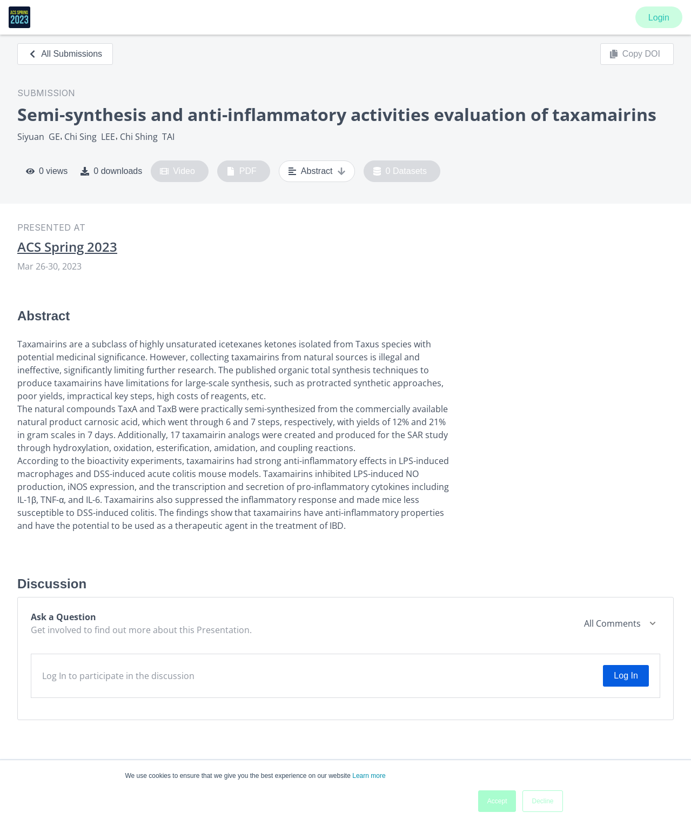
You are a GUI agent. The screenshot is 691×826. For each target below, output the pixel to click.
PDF (241, 171)
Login (658, 17)
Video (177, 171)
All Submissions (65, 53)
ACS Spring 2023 (67, 247)
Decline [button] (542, 801)
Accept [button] (497, 801)
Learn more (368, 776)
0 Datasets (400, 171)
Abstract (317, 171)
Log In (626, 675)
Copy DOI (634, 54)
